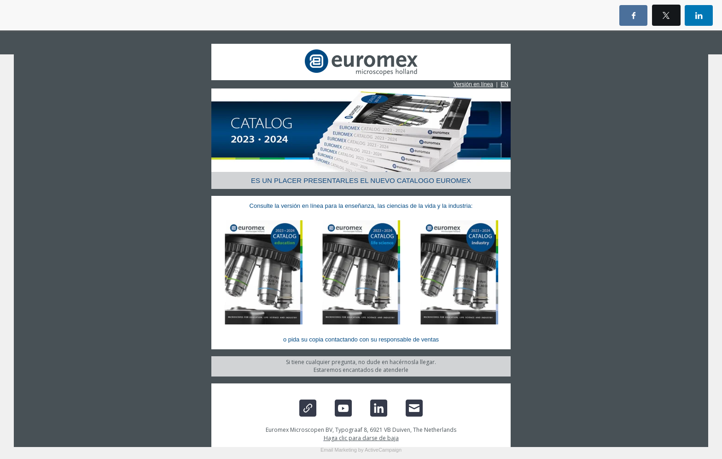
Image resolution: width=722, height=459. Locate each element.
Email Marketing (338, 450)
